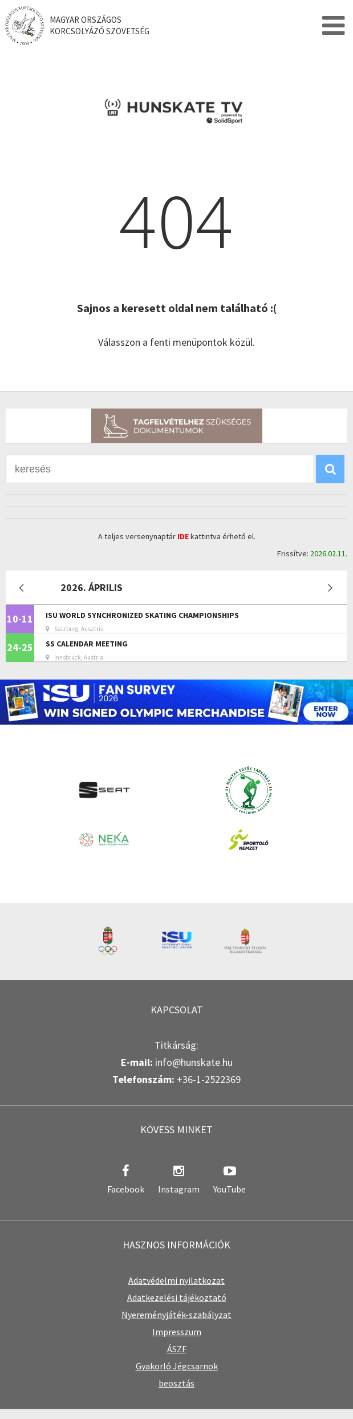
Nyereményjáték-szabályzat (176, 1314)
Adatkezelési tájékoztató (176, 1297)
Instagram (179, 1189)
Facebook (125, 1189)
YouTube (229, 1189)
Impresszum (176, 1331)
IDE (183, 536)
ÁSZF (176, 1349)
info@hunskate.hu (194, 1062)
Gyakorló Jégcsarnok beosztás (177, 1374)
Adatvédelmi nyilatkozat (176, 1280)
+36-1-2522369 (209, 1079)
